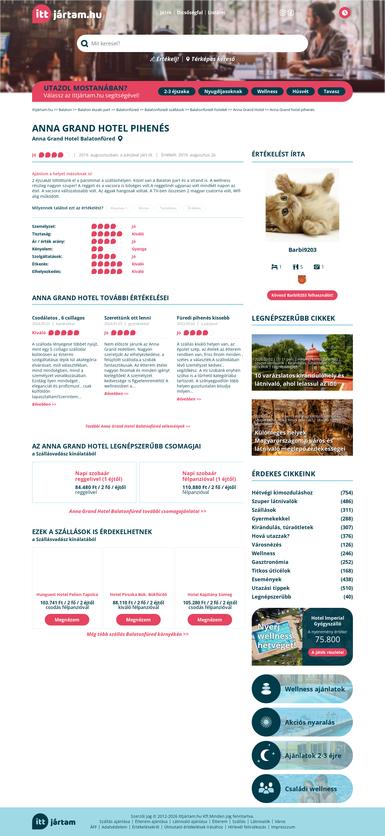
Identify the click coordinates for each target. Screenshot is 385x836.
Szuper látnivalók (269, 363)
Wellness (267, 91)
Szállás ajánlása (114, 821)
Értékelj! (167, 59)
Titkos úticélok (271, 570)
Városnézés (267, 544)
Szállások (264, 509)
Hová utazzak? (301, 419)
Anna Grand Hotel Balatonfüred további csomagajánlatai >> (137, 511)
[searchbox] (192, 43)
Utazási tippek (329, 419)
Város (280, 821)
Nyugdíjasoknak (223, 91)
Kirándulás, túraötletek (307, 363)
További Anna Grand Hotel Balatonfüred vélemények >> (137, 426)
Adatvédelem (114, 827)
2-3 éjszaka (176, 91)
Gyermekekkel (271, 518)
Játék (166, 12)
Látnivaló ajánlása (190, 821)
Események (267, 579)
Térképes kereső (213, 59)
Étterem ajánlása (151, 821)
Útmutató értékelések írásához (193, 827)
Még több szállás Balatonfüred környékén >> (138, 634)
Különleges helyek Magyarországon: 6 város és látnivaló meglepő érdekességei (300, 441)
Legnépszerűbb (285, 366)
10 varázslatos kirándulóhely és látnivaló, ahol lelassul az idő (299, 379)
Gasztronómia (270, 561)
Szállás (239, 821)
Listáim (216, 12)
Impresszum (283, 827)
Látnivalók (260, 821)
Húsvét (301, 91)
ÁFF (93, 827)
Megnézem (67, 620)
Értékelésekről (145, 827)
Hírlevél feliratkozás (247, 827)
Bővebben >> (44, 404)
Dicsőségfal (190, 12)
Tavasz (331, 91)
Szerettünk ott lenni (127, 318)
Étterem (219, 821)
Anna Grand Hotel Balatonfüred (73, 138)
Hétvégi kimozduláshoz (318, 359)
